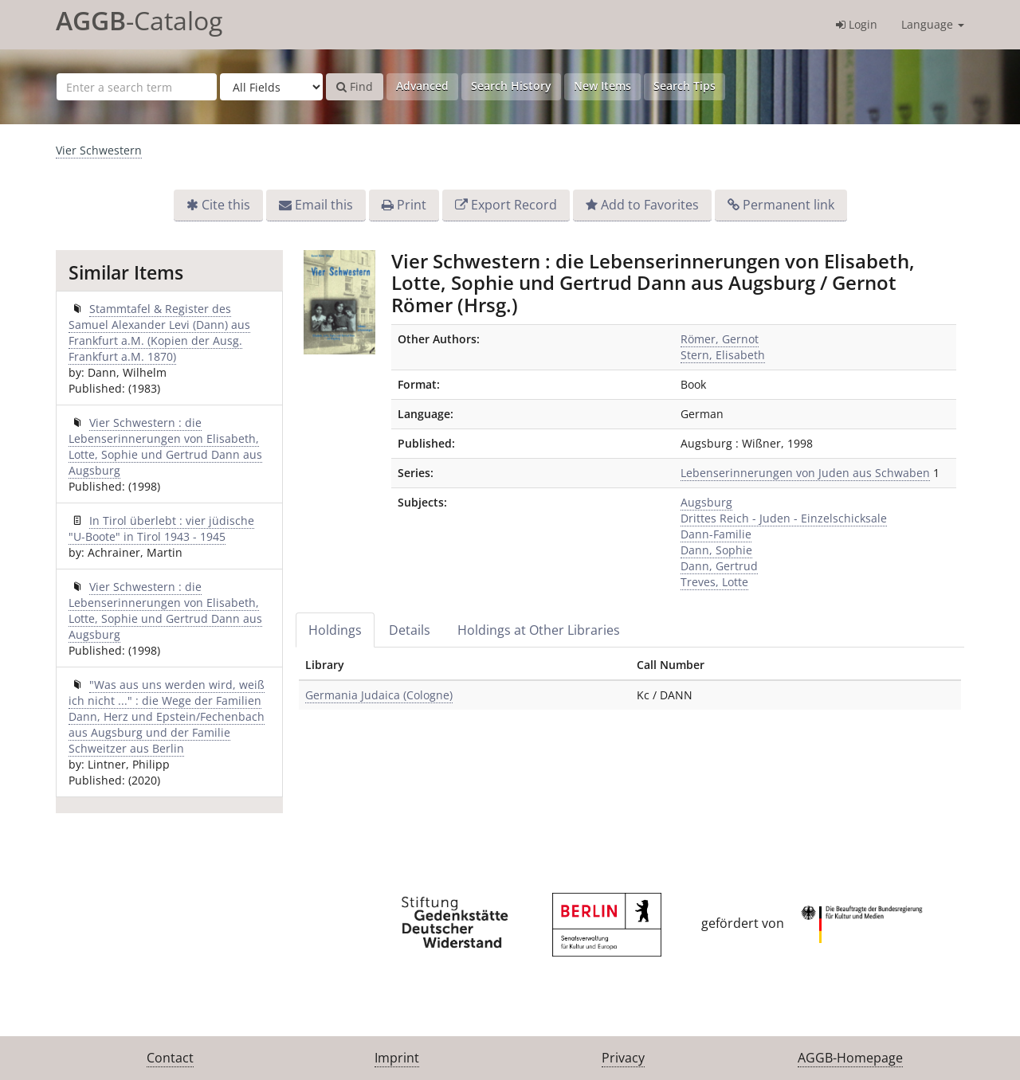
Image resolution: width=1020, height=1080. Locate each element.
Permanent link (788, 204)
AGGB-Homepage (850, 1057)
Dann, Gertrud (719, 565)
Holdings (335, 630)
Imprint (397, 1057)
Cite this (226, 204)
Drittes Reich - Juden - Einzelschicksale (784, 518)
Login (856, 24)
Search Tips (684, 85)
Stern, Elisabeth (723, 354)
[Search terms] (137, 86)
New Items (602, 85)
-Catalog (139, 20)
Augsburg (706, 502)
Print (411, 204)
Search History (511, 85)
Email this (324, 204)
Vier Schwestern (99, 150)
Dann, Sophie (716, 550)
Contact (170, 1057)
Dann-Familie (716, 534)
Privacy (623, 1057)
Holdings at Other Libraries (538, 630)
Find (354, 86)
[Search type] (271, 86)
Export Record (514, 204)
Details (409, 630)
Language (932, 24)
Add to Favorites (650, 204)
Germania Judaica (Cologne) (379, 694)
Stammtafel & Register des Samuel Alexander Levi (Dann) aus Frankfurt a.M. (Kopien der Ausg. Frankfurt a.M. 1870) (159, 332)
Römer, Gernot (720, 338)
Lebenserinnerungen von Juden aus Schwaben (805, 472)
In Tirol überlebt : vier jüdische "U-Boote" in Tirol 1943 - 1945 (161, 528)
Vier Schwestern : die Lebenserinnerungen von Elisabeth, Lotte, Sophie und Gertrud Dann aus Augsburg (165, 446)
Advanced (422, 85)
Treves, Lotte (714, 581)
